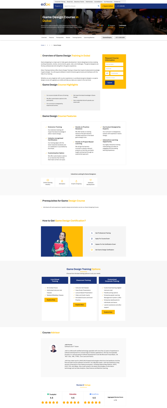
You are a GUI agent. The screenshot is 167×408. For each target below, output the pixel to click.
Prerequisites (60, 37)
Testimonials (89, 1)
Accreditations (98, 1)
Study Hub (70, 1)
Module (68, 37)
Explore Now (51, 300)
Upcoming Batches (89, 37)
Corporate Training (60, 1)
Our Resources (108, 1)
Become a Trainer (79, 1)
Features (51, 37)
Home (42, 45)
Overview (44, 37)
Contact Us (117, 1)
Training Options (77, 37)
